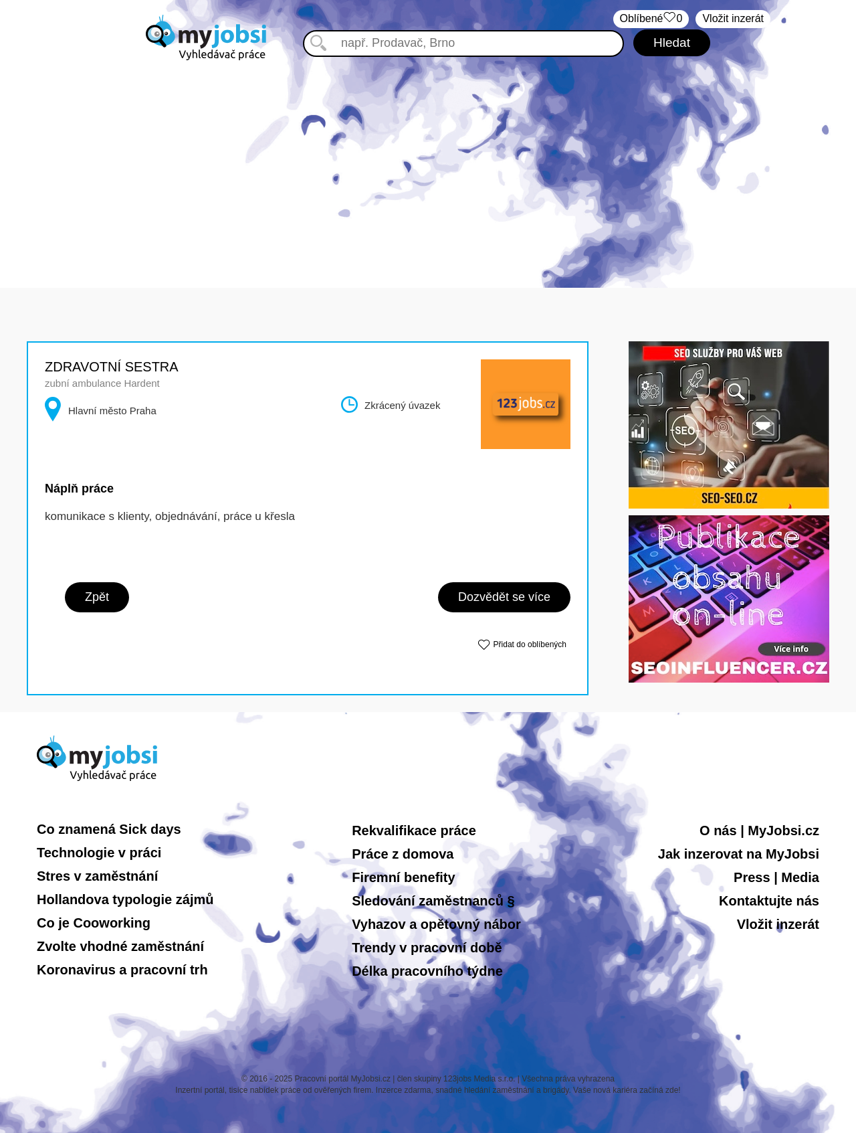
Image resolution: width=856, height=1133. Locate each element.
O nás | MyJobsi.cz (759, 830)
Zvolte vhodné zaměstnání (120, 946)
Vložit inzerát (733, 18)
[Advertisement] (428, 160)
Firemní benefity (403, 877)
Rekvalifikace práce (414, 830)
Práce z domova (402, 854)
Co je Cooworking (93, 923)
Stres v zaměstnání (97, 876)
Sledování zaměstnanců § (433, 900)
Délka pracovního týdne (427, 971)
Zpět (97, 597)
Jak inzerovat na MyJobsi (738, 854)
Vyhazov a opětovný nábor (436, 924)
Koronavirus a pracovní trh (122, 969)
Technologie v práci (99, 852)
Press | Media (776, 877)
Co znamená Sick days (109, 829)
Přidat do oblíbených (530, 644)
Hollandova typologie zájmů (125, 899)
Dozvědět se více (504, 597)
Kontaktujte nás (769, 900)
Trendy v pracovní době (427, 947)
